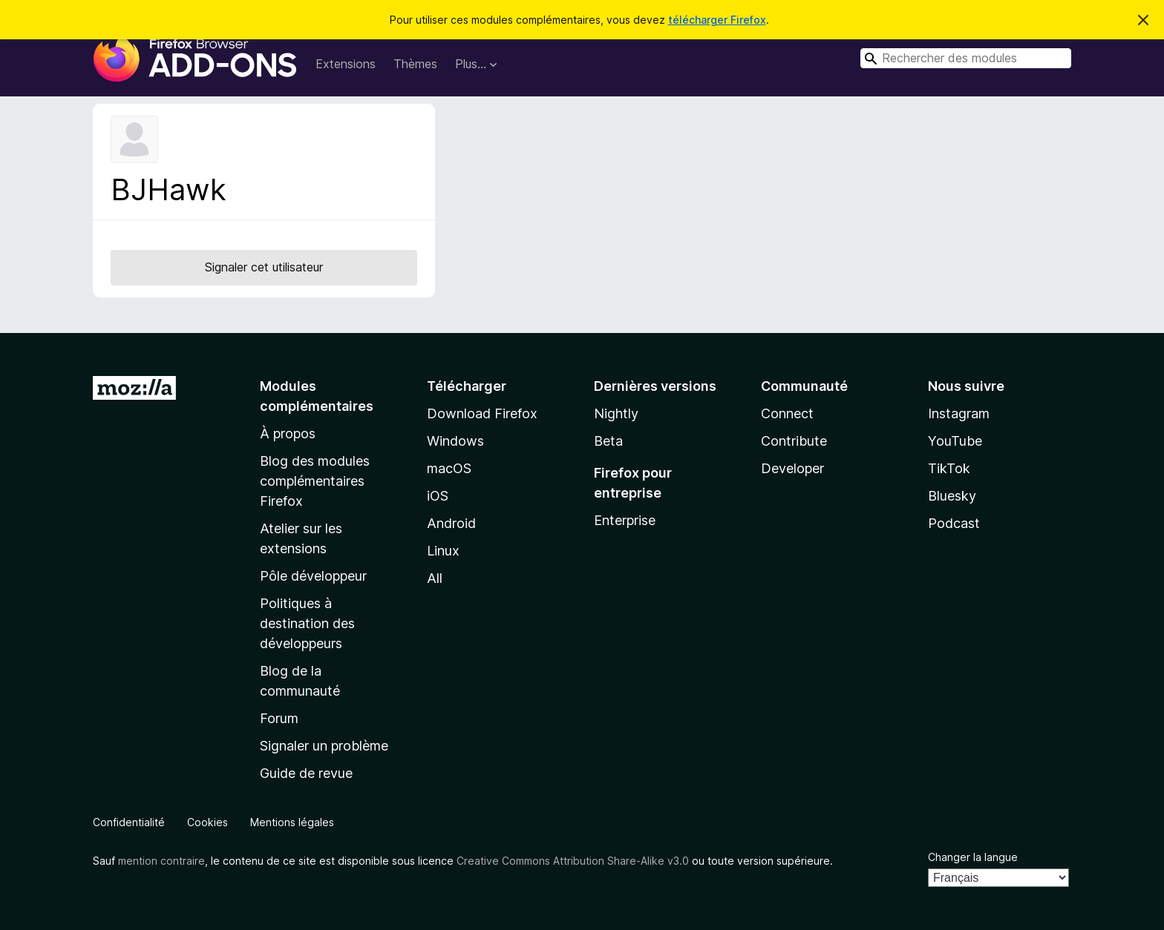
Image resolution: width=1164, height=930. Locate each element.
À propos (287, 433)
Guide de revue (306, 773)
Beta (608, 441)
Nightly (616, 413)
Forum (279, 718)
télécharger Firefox (717, 19)
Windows (455, 441)
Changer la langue (973, 857)
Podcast (954, 523)
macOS (449, 468)
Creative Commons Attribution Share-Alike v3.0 (573, 860)
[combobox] (965, 58)
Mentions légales (292, 822)
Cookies (207, 822)
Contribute (794, 441)
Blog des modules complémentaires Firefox (315, 481)
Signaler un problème (324, 745)
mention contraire (161, 860)
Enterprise (624, 520)
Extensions (345, 63)
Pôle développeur (313, 576)
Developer (792, 468)
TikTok (949, 468)
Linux (443, 550)
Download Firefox (482, 413)
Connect (787, 413)
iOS (437, 496)
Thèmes (415, 63)
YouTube (955, 441)
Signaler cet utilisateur (264, 267)
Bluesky (952, 496)
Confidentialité (129, 822)
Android (451, 523)
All (434, 578)
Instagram (959, 413)
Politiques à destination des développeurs (307, 623)
